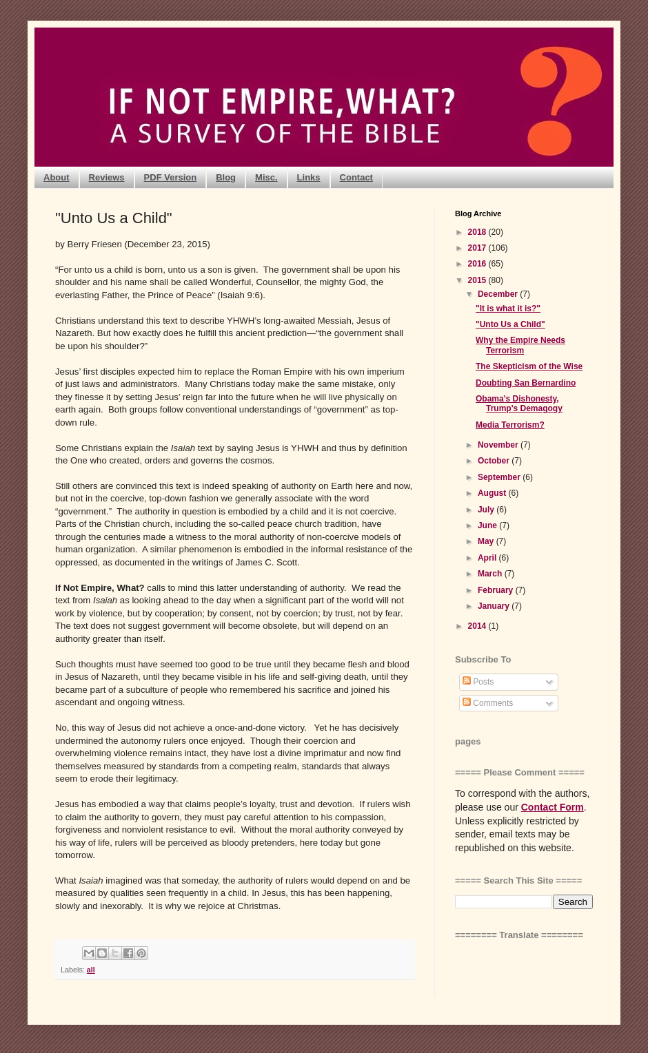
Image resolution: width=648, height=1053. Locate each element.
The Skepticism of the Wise (529, 366)
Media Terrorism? (510, 425)
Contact (356, 177)
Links (309, 177)
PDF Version (170, 177)
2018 (478, 232)
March (491, 573)
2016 (478, 264)
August (493, 493)
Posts (478, 682)
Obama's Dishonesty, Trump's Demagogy (519, 403)
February (497, 590)
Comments (488, 703)
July (487, 509)
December (499, 294)
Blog (226, 177)
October (495, 461)
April (488, 558)
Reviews (107, 177)
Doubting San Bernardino (526, 383)
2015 (478, 280)
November (499, 445)
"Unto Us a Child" (510, 324)
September (500, 477)
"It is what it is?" (508, 308)
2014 (478, 626)
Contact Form (552, 807)
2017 (478, 248)
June (488, 525)
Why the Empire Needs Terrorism (520, 345)
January (495, 606)
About (56, 177)
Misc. (266, 177)
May (487, 541)
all (91, 970)
